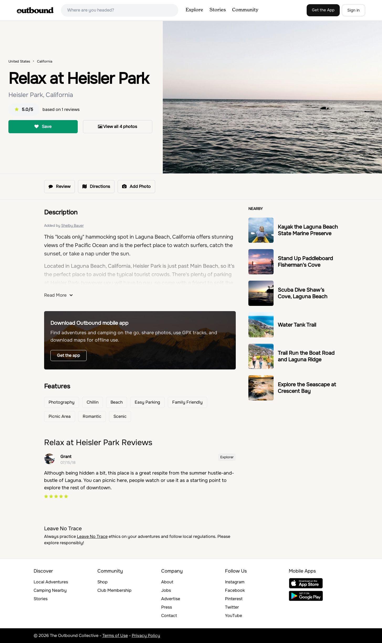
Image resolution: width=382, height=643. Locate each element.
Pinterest (234, 598)
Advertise (170, 598)
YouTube (233, 615)
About (167, 582)
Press (166, 607)
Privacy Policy (146, 635)
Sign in (353, 10)
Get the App (323, 10)
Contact (169, 615)
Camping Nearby (50, 590)
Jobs (166, 590)
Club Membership (114, 590)
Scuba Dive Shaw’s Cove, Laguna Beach (302, 293)
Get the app (68, 355)
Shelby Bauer (72, 225)
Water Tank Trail (297, 325)
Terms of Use (115, 635)
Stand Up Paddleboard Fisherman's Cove (305, 261)
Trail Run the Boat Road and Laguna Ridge (306, 356)
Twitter (232, 607)
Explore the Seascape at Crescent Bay (307, 387)
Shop (102, 582)
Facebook (235, 590)
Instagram (234, 582)
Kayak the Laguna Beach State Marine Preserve (308, 230)
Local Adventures (51, 582)
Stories (218, 10)
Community (245, 10)
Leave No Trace (92, 536)
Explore (194, 10)
